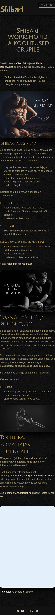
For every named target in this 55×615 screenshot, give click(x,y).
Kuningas (16, 475)
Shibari (12, 9)
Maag (27, 475)
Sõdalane (36, 475)
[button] (47, 5)
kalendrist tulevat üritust (19, 264)
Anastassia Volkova (22, 591)
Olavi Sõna (22, 63)
